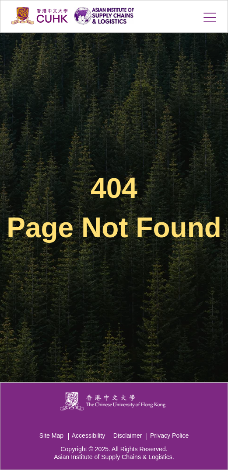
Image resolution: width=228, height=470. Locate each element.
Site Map (51, 435)
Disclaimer (127, 435)
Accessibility (88, 435)
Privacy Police (169, 435)
